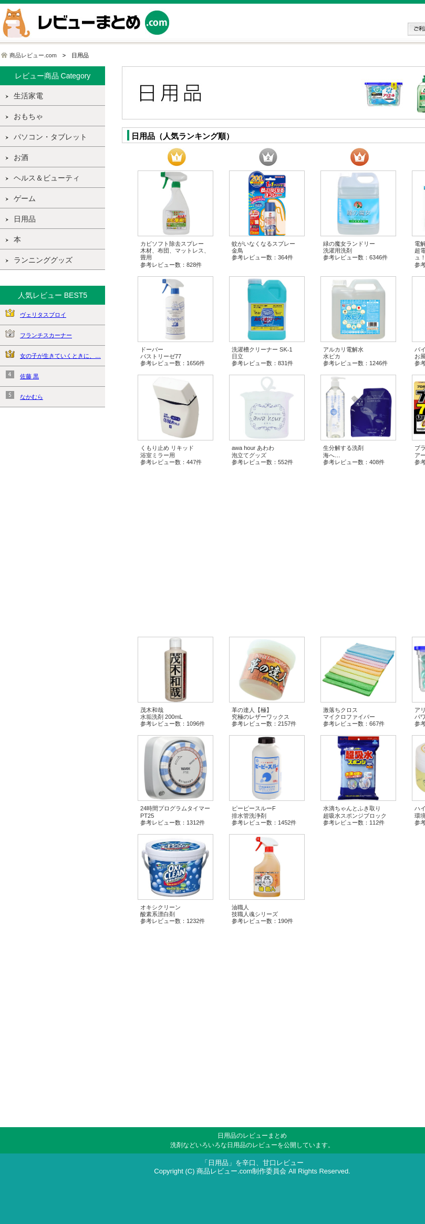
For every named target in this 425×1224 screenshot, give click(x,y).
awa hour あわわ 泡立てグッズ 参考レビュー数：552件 (262, 455)
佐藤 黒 (29, 376)
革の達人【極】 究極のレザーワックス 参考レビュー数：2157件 (264, 717)
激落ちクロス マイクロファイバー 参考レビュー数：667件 (354, 717)
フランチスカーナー (46, 335)
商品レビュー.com (33, 55)
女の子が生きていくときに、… (60, 356)
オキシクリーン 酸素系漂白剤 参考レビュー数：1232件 (172, 914)
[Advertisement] (53, 581)
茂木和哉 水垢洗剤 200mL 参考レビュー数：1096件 (172, 717)
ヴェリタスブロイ (43, 315)
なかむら (31, 397)
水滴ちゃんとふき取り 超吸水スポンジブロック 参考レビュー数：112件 (355, 815)
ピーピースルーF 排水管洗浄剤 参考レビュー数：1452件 (264, 815)
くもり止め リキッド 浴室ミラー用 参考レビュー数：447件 (171, 455)
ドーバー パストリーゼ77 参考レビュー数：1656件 (172, 356)
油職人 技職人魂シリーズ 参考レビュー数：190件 (262, 914)
